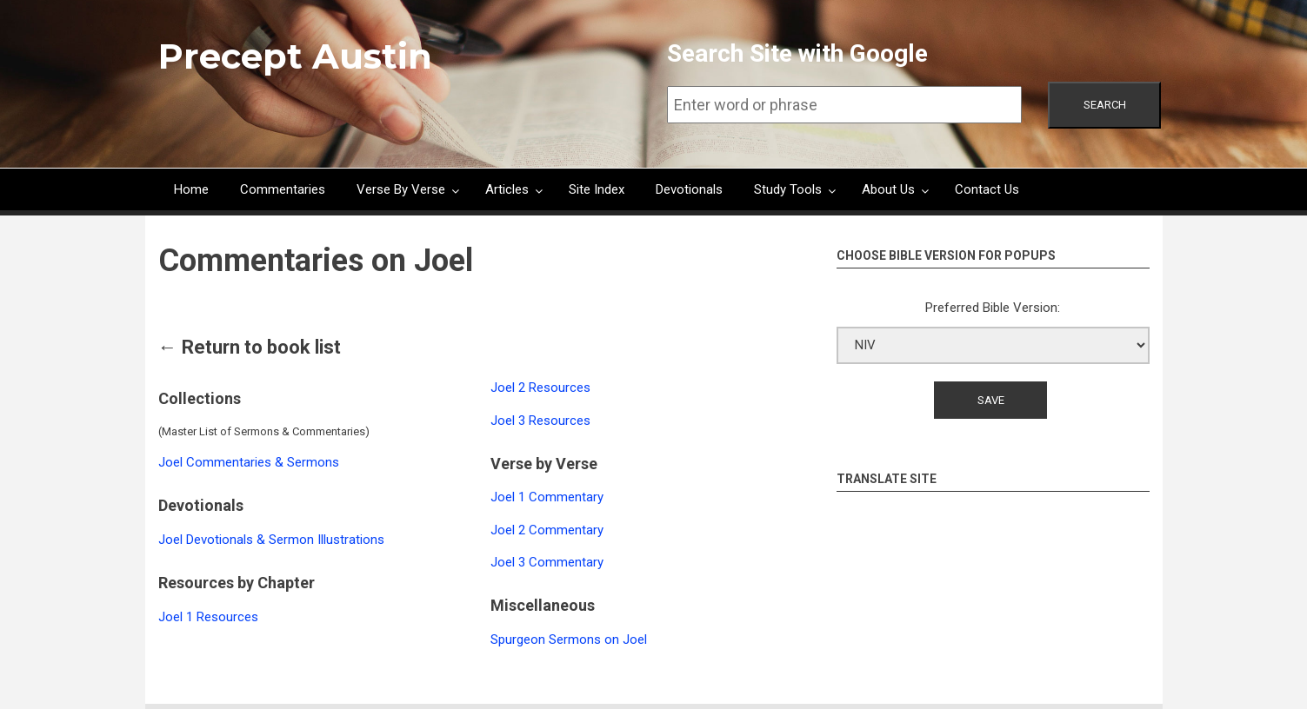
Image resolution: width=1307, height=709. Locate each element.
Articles (507, 189)
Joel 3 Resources (540, 420)
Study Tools (788, 189)
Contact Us (987, 189)
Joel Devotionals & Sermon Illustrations (271, 539)
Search (1105, 104)
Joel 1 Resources (208, 617)
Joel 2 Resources (540, 387)
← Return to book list (249, 347)
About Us (888, 189)
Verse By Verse (401, 189)
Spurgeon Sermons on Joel (568, 639)
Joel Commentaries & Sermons (248, 462)
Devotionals (689, 189)
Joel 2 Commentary (546, 530)
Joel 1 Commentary (546, 497)
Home (191, 189)
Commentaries (282, 189)
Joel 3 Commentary (546, 562)
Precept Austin (295, 56)
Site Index (596, 189)
